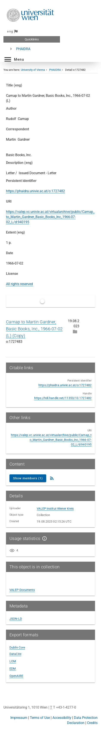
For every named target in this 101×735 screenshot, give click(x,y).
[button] (14, 59)
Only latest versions (60, 301)
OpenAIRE (16, 676)
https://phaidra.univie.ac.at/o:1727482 (35, 191)
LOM (12, 661)
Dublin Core (17, 647)
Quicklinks (31, 39)
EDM (12, 668)
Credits (92, 723)
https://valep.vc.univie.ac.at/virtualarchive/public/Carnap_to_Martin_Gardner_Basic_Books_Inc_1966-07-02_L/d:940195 (50, 217)
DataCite (15, 654)
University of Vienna (33, 69)
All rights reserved (19, 284)
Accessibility (61, 718)
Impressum (18, 718)
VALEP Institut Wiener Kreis (55, 508)
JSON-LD (15, 618)
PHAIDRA (23, 49)
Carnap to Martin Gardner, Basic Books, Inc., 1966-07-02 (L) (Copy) (34, 328)
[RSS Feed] (52, 478)
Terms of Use (40, 718)
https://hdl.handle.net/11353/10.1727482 (63, 398)
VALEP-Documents (22, 590)
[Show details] (43, 538)
